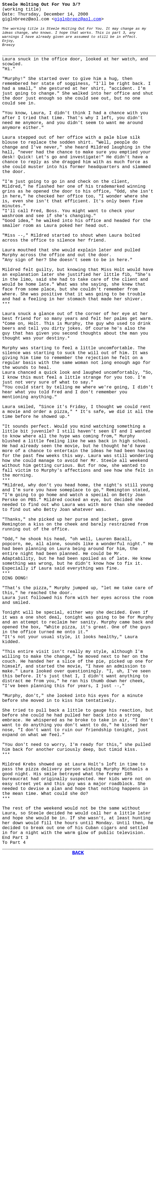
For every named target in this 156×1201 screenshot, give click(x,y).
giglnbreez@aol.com (77, 19)
